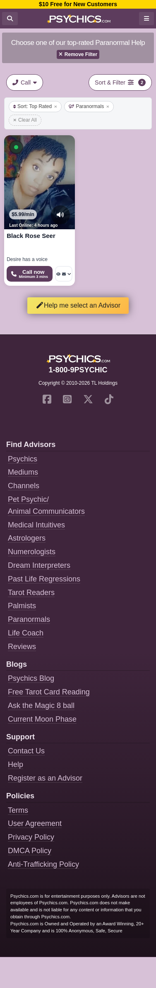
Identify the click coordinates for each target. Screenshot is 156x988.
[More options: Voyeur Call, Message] (63, 274)
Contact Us (26, 751)
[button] (16, 147)
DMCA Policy (29, 851)
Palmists (22, 606)
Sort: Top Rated (35, 106)
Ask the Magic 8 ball (41, 705)
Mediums (23, 472)
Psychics (22, 459)
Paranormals (89, 106)
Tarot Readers (31, 592)
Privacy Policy (31, 837)
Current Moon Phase (42, 719)
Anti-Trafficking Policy (43, 864)
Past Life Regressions (44, 579)
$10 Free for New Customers (78, 4)
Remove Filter (78, 54)
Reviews (22, 646)
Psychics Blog (31, 678)
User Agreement (35, 823)
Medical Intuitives (36, 525)
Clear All (25, 120)
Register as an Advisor (45, 778)
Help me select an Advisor (78, 305)
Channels (23, 486)
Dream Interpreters (39, 565)
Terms (18, 810)
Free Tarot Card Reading (49, 692)
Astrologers (27, 538)
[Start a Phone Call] (30, 274)
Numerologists (31, 552)
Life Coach (25, 633)
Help (15, 764)
